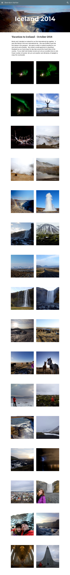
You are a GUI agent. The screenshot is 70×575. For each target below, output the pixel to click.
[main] (35, 18)
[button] (2, 2)
